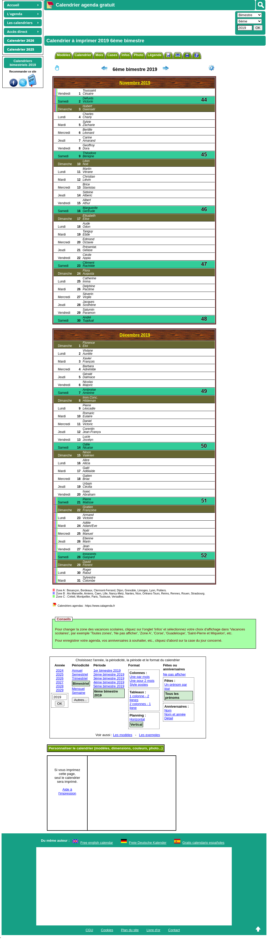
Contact (174, 930)
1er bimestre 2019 (107, 670)
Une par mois (140, 677)
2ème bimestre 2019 (108, 674)
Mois (99, 55)
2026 (60, 678)
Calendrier (83, 55)
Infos (125, 55)
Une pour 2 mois (142, 681)
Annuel (77, 670)
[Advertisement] (139, 22)
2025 (60, 674)
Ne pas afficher (174, 674)
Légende (154, 55)
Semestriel (80, 674)
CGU (89, 930)
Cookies (107, 930)
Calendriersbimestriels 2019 (23, 63)
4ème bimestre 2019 (108, 682)
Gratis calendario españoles (203, 843)
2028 (60, 686)
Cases (112, 55)
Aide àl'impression (67, 791)
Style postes (139, 685)
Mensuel (78, 689)
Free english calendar (96, 843)
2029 (60, 690)
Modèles (63, 55)
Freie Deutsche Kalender (148, 843)
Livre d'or (153, 930)
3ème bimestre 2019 (108, 678)
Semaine (78, 693)
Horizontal (137, 719)
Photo (138, 55)
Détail (168, 718)
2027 (60, 682)
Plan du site (130, 930)
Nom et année (175, 714)
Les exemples (149, 735)
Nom (167, 710)
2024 (60, 670)
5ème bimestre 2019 (108, 686)
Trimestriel (80, 678)
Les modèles (122, 735)
